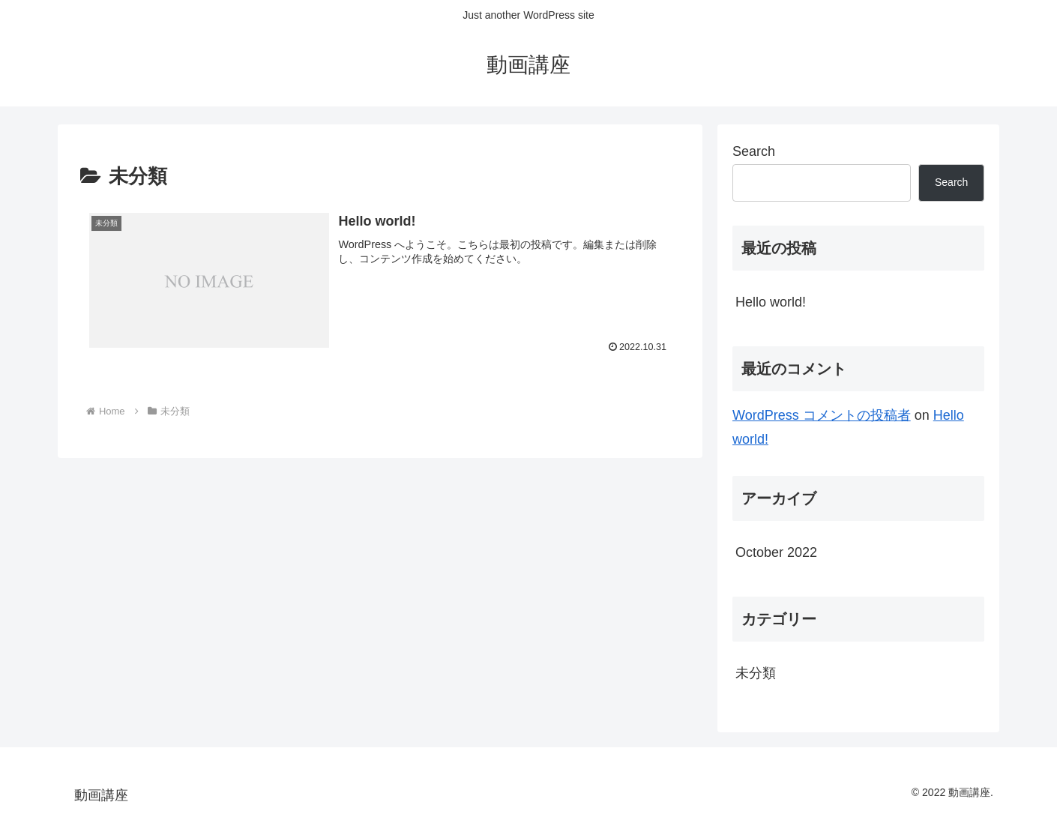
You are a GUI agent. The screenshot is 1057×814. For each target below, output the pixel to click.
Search (753, 151)
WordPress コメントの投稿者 (821, 415)
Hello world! (770, 302)
